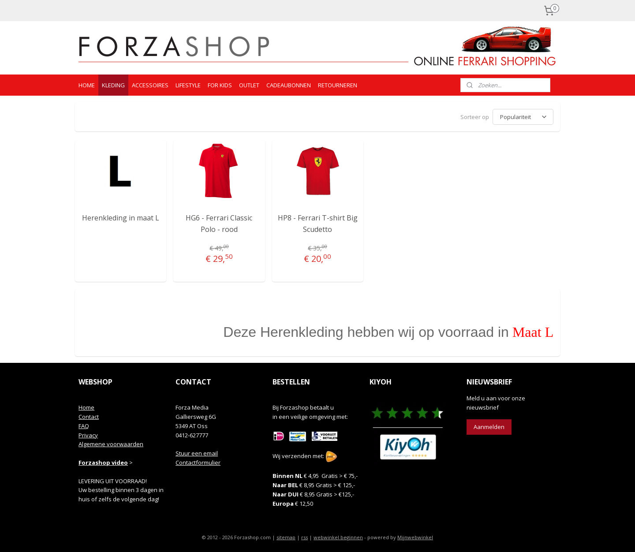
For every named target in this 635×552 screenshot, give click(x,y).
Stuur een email (197, 452)
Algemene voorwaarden (110, 443)
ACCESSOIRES (150, 85)
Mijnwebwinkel (415, 536)
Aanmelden (489, 425)
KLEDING (113, 85)
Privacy (88, 434)
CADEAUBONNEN (288, 85)
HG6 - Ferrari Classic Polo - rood (219, 222)
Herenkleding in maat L (120, 216)
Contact (88, 415)
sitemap (285, 536)
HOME (86, 85)
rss (304, 536)
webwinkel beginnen (338, 536)
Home (86, 406)
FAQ (83, 425)
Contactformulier (198, 461)
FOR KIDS (220, 85)
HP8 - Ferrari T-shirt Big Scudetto (317, 222)
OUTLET (249, 85)
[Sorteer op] (523, 116)
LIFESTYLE (188, 85)
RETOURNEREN (337, 85)
